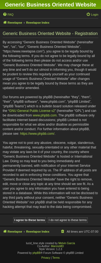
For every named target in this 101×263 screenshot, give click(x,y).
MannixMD (57, 246)
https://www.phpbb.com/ (37, 134)
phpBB (37, 252)
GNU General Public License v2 (32, 111)
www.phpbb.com (45, 115)
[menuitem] (8, 14)
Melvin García (66, 243)
